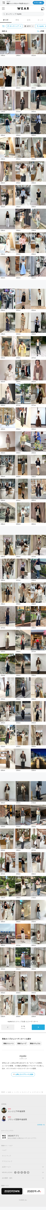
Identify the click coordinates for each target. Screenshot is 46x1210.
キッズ (40, 20)
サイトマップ (6, 1156)
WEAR (3, 1092)
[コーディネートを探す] (23, 14)
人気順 (40, 31)
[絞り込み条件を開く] (3, 26)
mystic (9, 1092)
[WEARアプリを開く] (42, 8)
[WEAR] (23, 8)
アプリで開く (38, 3)
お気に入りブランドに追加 (23, 1074)
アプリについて (7, 1161)
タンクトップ (25, 1092)
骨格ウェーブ (21, 1043)
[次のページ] (38, 1027)
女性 (29, 20)
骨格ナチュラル (35, 1043)
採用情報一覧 (41, 1124)
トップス (16, 1092)
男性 (17, 20)
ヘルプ (4, 1150)
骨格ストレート (8, 1043)
